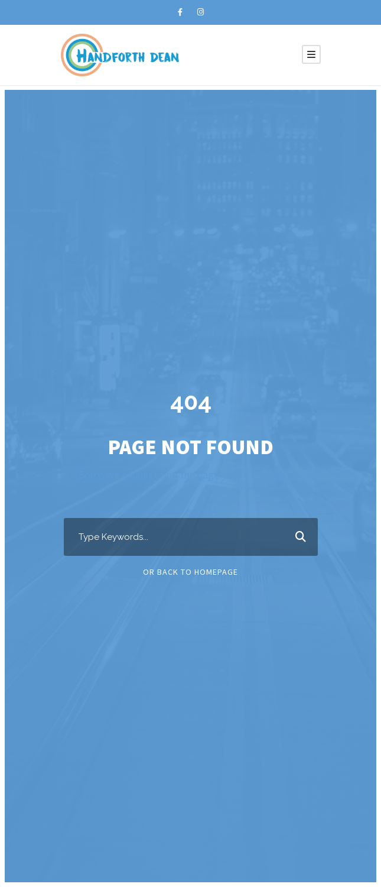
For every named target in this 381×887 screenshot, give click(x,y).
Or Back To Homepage (190, 572)
